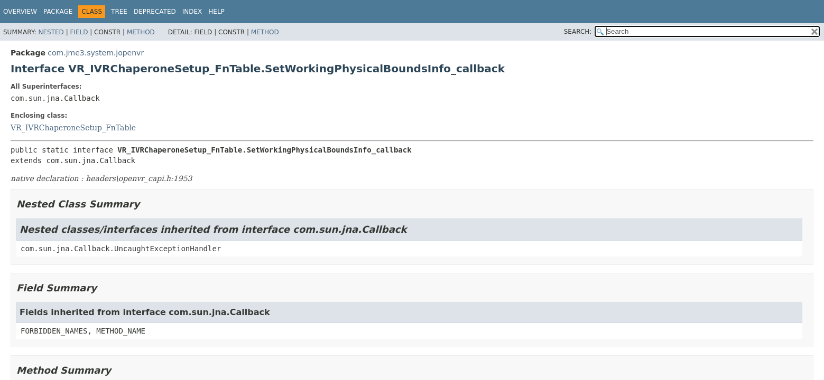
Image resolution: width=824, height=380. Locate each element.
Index (192, 11)
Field (79, 32)
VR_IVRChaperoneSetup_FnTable (73, 128)
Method (141, 32)
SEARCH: (578, 31)
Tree (119, 11)
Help (216, 11)
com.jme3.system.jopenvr (96, 53)
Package (57, 11)
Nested (50, 32)
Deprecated (155, 11)
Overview (20, 11)
